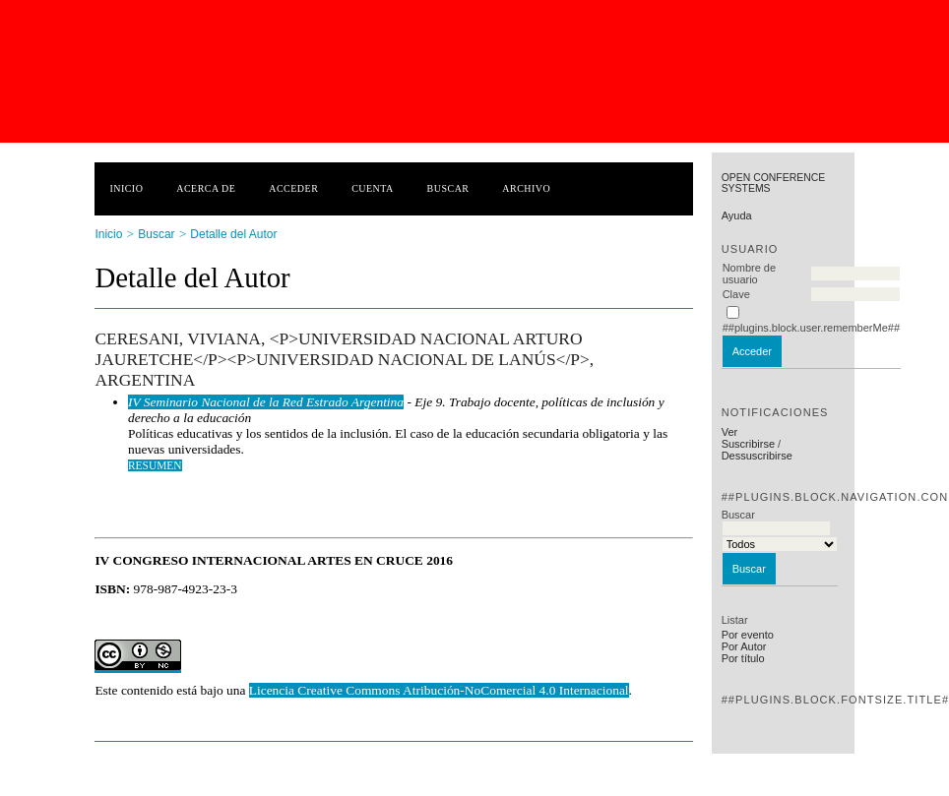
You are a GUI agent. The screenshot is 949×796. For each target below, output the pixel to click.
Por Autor (744, 646)
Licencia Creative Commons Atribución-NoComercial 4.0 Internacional (439, 690)
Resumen (155, 465)
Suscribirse (748, 444)
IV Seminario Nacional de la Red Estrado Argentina (266, 402)
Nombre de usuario (749, 273)
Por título (743, 658)
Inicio (126, 188)
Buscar (448, 188)
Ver (730, 432)
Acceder (293, 188)
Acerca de (205, 188)
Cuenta (372, 188)
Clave (736, 294)
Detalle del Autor (233, 234)
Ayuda (737, 215)
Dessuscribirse (757, 455)
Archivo (526, 188)
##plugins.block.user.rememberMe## (811, 328)
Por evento (748, 635)
